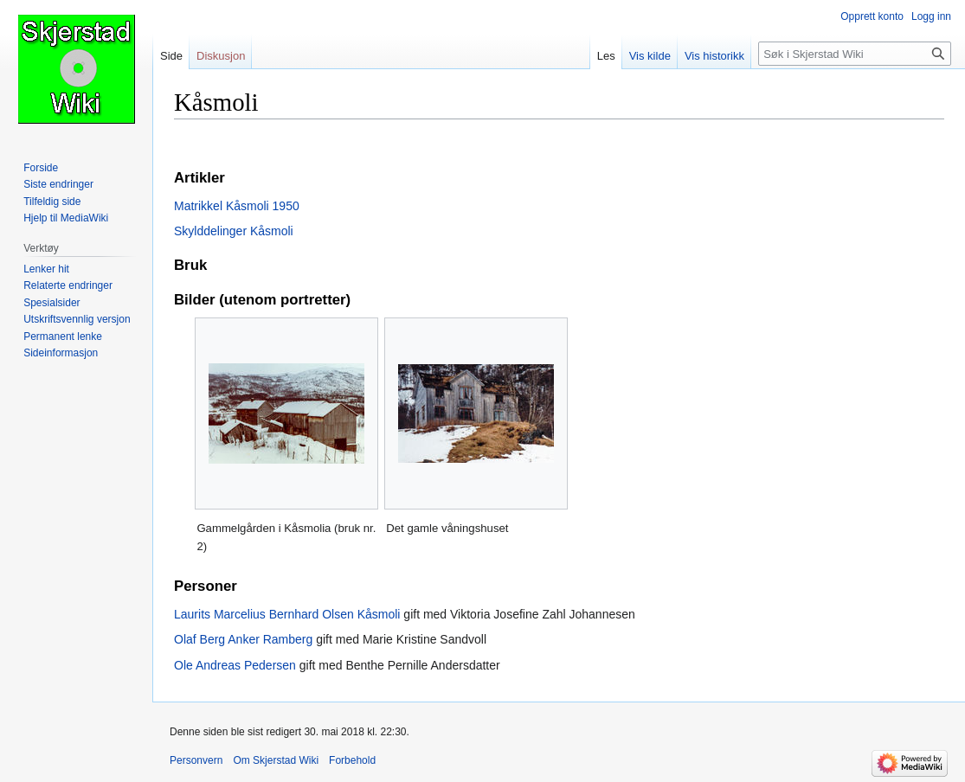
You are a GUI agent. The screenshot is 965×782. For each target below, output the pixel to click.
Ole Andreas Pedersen (235, 665)
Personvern (196, 760)
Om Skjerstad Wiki (275, 760)
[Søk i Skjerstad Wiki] (854, 54)
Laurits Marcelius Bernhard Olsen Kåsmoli (287, 614)
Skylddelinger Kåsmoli (233, 231)
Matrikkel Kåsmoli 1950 (236, 206)
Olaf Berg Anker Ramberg (243, 639)
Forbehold (352, 760)
